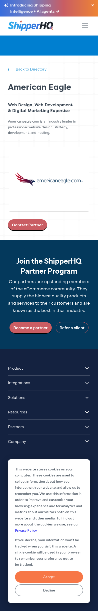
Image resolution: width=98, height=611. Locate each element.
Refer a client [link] (72, 327)
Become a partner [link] (31, 327)
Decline (49, 590)
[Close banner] (92, 5)
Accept (49, 576)
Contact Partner (27, 224)
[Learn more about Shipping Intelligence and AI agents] (48, 8)
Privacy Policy (25, 530)
